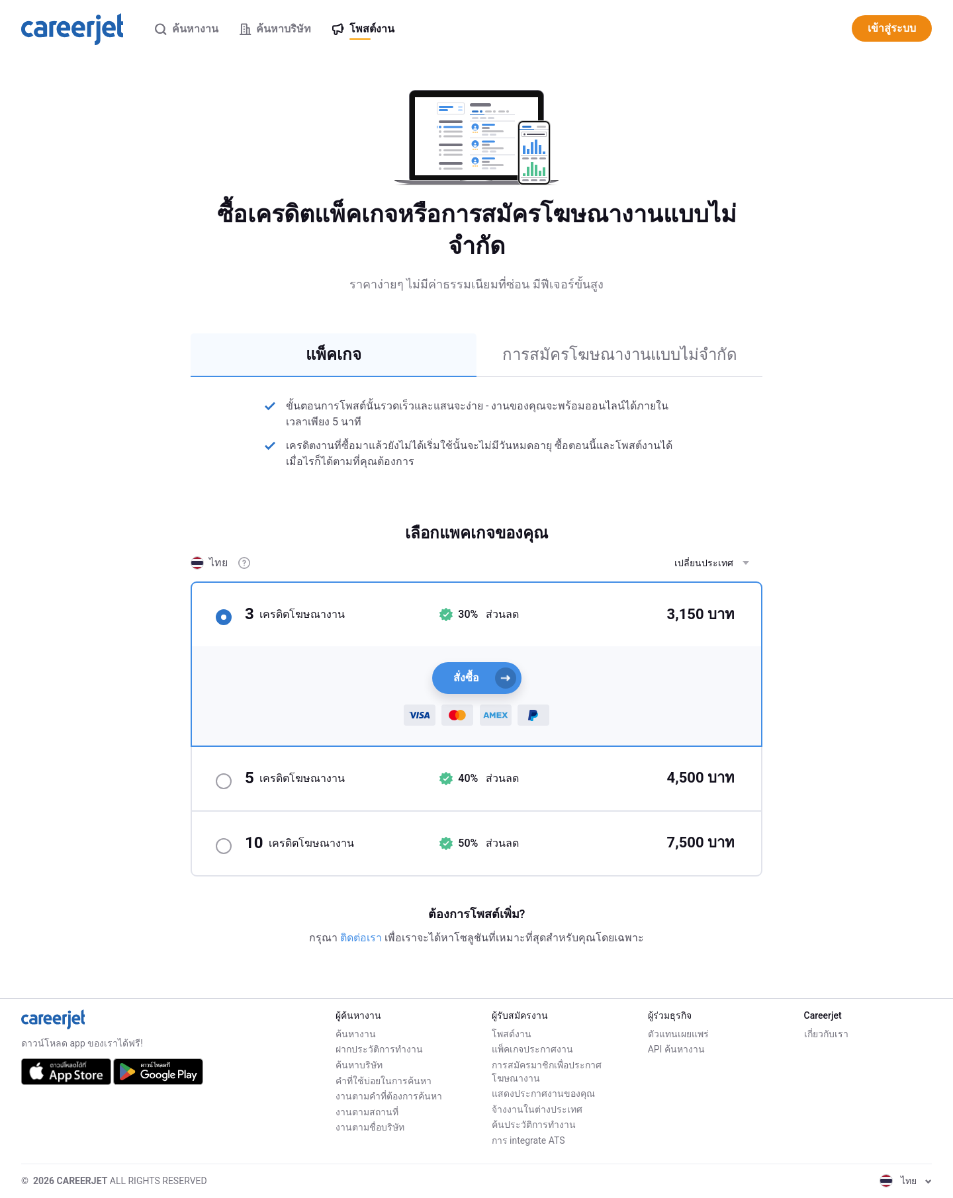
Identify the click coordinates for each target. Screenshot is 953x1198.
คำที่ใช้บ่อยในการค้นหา (383, 1081)
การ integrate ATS (528, 1140)
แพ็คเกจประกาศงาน (532, 1049)
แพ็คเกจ (333, 354)
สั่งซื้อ (484, 678)
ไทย (906, 1181)
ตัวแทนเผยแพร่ (678, 1034)
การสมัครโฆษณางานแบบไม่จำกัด (619, 354)
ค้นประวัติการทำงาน (534, 1124)
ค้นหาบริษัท (359, 1065)
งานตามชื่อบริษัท (370, 1127)
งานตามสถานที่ (367, 1112)
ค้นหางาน (356, 1034)
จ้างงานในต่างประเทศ (537, 1109)
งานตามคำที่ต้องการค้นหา (389, 1096)
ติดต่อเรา (362, 937)
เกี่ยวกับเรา (826, 1034)
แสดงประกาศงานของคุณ (543, 1093)
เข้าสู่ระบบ (892, 28)
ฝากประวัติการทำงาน (379, 1049)
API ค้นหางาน (676, 1049)
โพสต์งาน (511, 1034)
